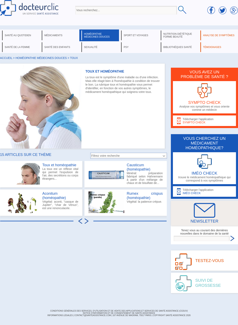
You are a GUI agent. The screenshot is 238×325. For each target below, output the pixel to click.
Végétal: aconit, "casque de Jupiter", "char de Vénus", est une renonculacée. (41, 202)
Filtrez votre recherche (105, 155)
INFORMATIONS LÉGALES (60, 315)
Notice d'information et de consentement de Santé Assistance (119, 313)
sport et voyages (136, 35)
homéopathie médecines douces (97, 35)
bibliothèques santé (177, 47)
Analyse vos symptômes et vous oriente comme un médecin (204, 97)
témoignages (212, 47)
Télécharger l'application (204, 120)
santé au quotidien (18, 35)
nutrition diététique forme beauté (177, 35)
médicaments (53, 35)
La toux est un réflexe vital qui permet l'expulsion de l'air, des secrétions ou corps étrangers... (41, 174)
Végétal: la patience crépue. (125, 202)
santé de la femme (17, 47)
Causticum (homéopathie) (138, 167)
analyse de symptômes (218, 35)
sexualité (90, 47)
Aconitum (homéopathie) (54, 195)
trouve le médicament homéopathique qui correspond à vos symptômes (204, 168)
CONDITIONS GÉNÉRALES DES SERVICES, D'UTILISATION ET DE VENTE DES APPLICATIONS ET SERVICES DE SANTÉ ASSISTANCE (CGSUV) (119, 311)
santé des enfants (57, 47)
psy (126, 47)
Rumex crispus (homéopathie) (145, 195)
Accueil (6, 58)
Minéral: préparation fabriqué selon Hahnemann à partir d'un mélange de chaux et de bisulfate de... (125, 174)
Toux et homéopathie (59, 165)
